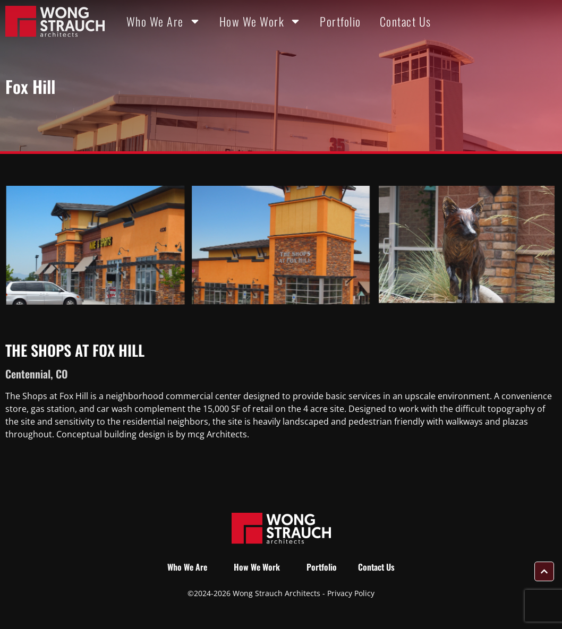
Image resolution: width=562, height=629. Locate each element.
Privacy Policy (350, 593)
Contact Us (405, 21)
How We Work (260, 21)
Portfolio (340, 21)
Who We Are (163, 21)
